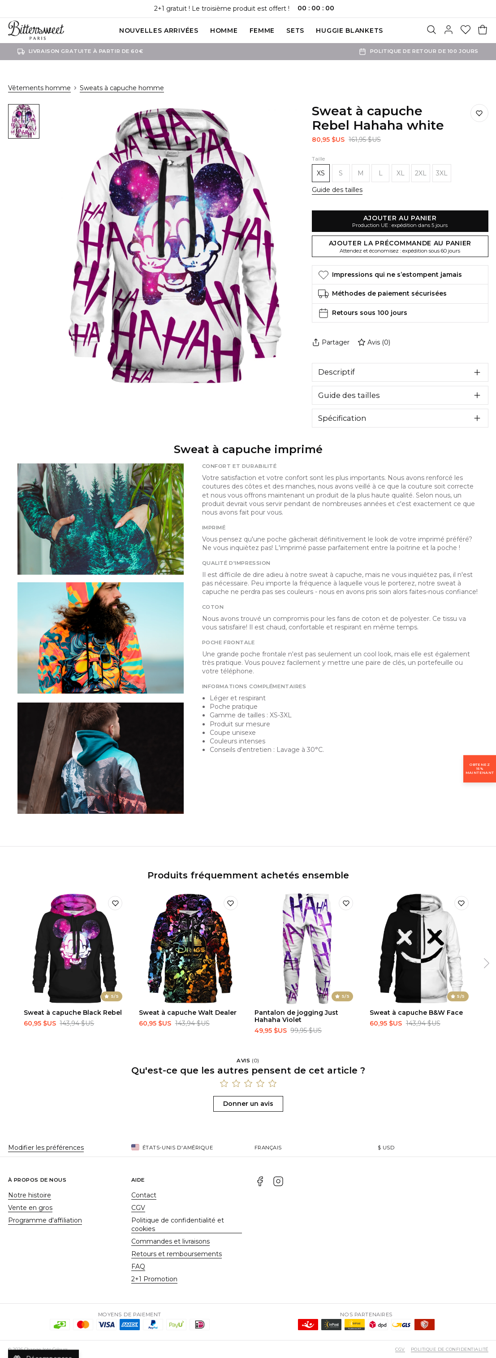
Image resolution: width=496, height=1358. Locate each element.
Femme (262, 30)
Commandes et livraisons (170, 1241)
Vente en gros (30, 1208)
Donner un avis (248, 1104)
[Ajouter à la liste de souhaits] (479, 113)
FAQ (138, 1266)
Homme (224, 30)
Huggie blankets (349, 30)
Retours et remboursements (176, 1254)
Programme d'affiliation (45, 1220)
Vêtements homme (39, 88)
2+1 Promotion (154, 1279)
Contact (143, 1195)
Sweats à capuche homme (122, 88)
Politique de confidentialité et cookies (177, 1224)
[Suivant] (486, 963)
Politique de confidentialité (449, 1349)
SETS (295, 30)
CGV (138, 1208)
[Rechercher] (431, 30)
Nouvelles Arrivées (158, 30)
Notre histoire (29, 1195)
